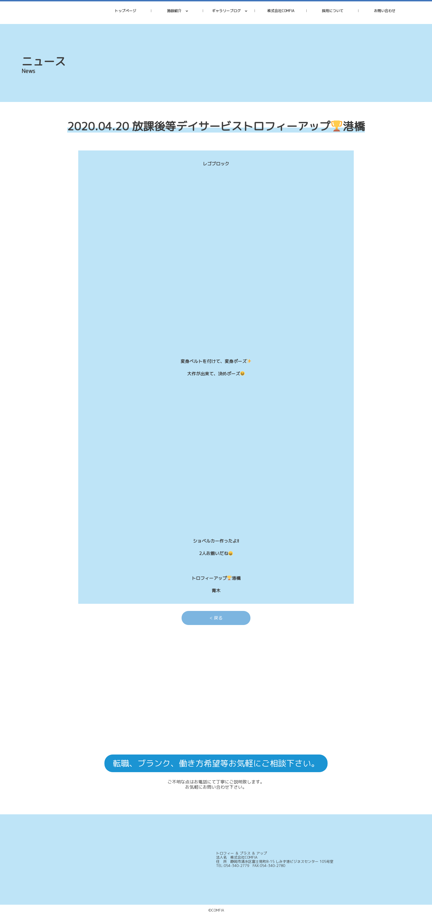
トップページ (125, 10)
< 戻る (216, 618)
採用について (332, 10)
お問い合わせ (384, 10)
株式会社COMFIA (280, 10)
